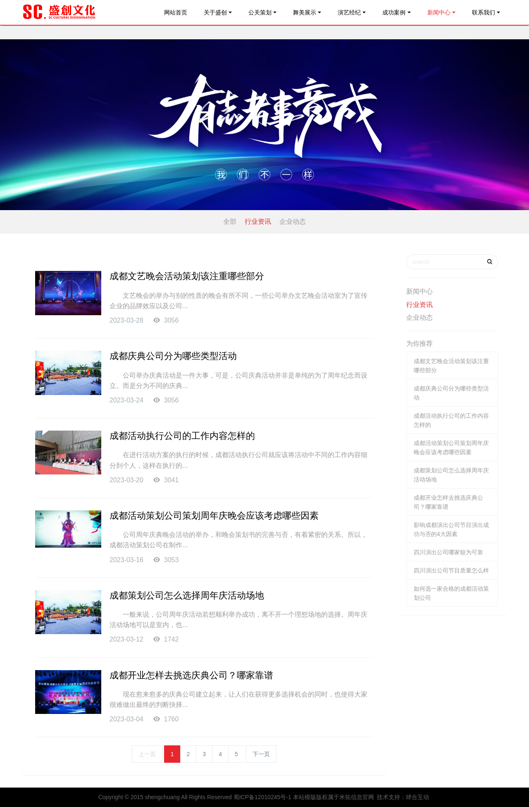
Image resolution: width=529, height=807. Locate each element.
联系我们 (483, 12)
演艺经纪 (349, 12)
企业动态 (292, 221)
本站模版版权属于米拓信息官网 (333, 797)
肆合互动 (417, 797)
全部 (229, 221)
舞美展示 (304, 12)
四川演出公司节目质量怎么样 (451, 570)
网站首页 (175, 12)
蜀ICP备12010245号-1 (262, 797)
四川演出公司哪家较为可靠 (448, 552)
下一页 (261, 754)
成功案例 (393, 12)
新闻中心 (438, 12)
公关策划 (260, 12)
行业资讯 (258, 221)
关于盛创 (215, 12)
